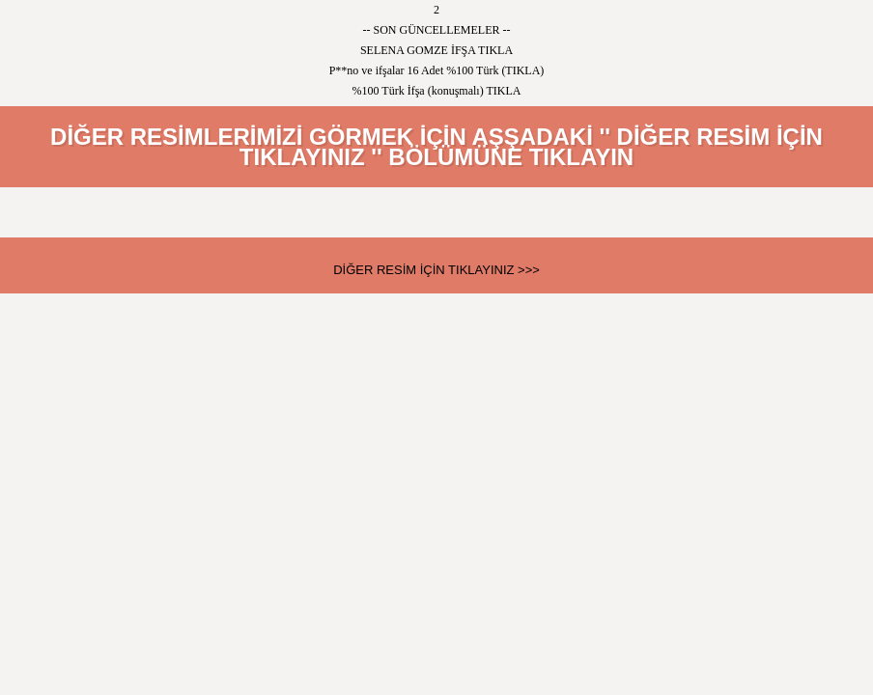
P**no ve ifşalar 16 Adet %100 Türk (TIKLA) (437, 70)
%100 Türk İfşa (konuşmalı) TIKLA (436, 90)
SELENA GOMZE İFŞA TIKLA (436, 50)
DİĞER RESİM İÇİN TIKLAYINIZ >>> (436, 270)
